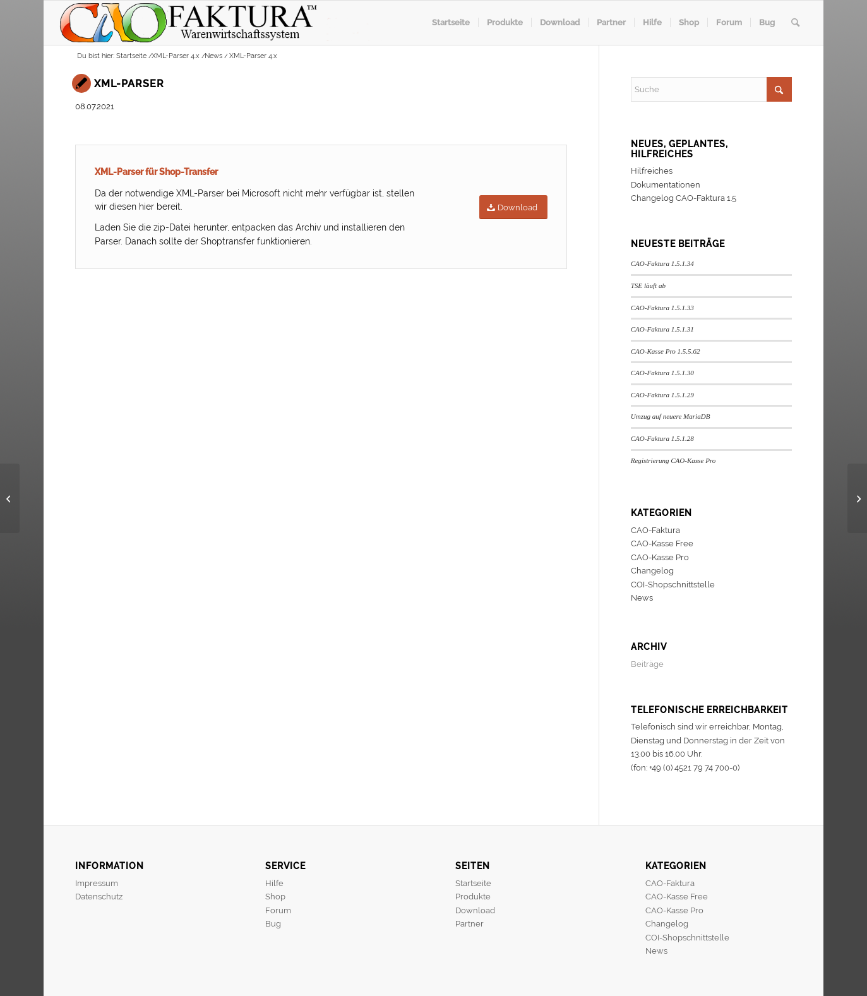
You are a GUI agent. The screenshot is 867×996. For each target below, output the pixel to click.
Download (475, 910)
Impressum (96, 883)
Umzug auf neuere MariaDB (670, 416)
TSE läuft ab (648, 285)
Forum (278, 910)
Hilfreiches (652, 171)
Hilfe (274, 883)
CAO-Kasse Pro (660, 557)
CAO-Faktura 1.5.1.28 (662, 438)
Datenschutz (99, 896)
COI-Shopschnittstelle (673, 584)
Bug (273, 923)
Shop (275, 896)
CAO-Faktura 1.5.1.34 (662, 263)
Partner (469, 923)
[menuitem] (451, 23)
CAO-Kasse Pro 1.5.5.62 (665, 351)
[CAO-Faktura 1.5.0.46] (10, 498)
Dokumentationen (665, 184)
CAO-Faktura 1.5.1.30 (662, 372)
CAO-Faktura (655, 530)
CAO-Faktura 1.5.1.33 (662, 307)
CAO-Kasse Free (662, 543)
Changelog (652, 570)
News (642, 598)
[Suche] (795, 23)
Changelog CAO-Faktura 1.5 (683, 198)
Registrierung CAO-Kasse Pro (673, 460)
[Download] (513, 207)
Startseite (473, 883)
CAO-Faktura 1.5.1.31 (662, 329)
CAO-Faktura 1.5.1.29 (662, 395)
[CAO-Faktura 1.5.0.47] (857, 498)
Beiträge (647, 664)
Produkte (473, 896)
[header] (221, 23)
